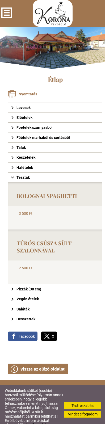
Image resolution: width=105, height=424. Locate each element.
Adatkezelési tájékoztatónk (25, 416)
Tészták (20, 167)
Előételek (21, 107)
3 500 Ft (25, 203)
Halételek (22, 157)
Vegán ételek (25, 288)
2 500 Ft (25, 257)
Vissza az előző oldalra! (42, 358)
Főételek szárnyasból (32, 117)
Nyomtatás (28, 83)
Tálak (18, 137)
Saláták (20, 298)
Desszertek (23, 308)
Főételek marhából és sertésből (40, 127)
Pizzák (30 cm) (26, 278)
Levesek (21, 97)
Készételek (23, 147)
